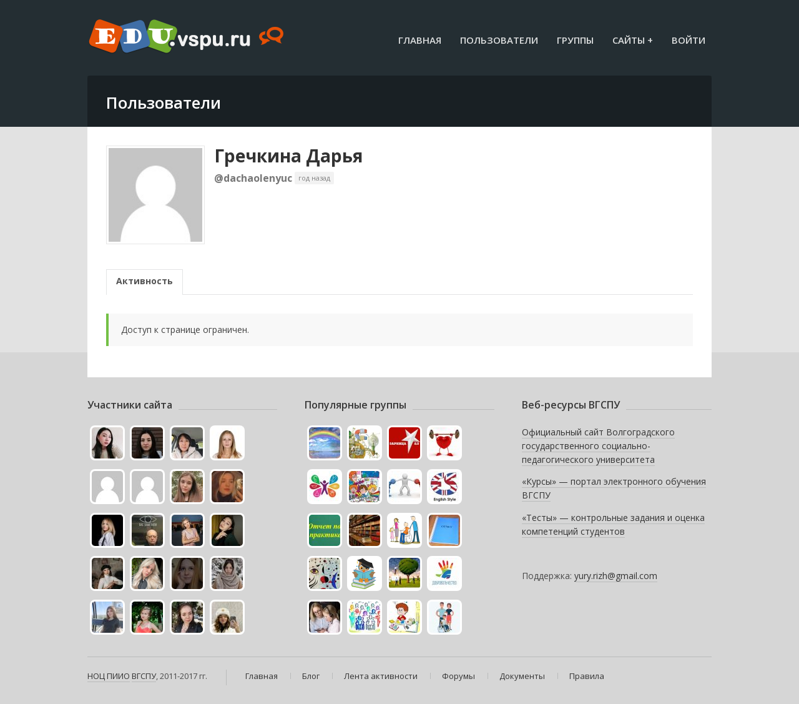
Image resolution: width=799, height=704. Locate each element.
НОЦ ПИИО (108, 676)
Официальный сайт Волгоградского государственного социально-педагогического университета (598, 445)
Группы (575, 40)
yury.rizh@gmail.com (615, 576)
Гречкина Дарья (288, 155)
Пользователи (499, 40)
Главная (419, 40)
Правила (586, 676)
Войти (688, 40)
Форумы (458, 676)
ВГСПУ (144, 676)
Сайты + (632, 40)
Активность (144, 281)
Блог (311, 676)
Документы (522, 676)
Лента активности (381, 676)
